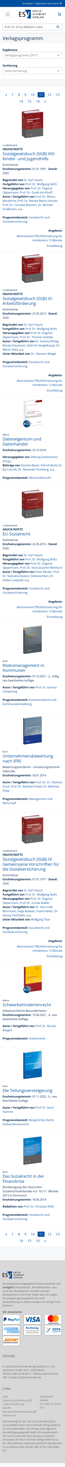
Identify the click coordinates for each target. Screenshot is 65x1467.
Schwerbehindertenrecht (27, 1004)
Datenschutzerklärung (15, 1400)
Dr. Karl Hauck (33, 180)
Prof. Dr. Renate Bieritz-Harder (38, 201)
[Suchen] (28, 27)
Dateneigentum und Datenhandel (22, 441)
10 (33, 94)
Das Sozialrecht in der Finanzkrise (23, 1178)
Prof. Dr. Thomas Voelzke (36, 337)
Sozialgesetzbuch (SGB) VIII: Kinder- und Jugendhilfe (29, 156)
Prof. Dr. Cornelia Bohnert (20, 205)
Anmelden (27, 3)
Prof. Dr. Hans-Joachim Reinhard (41, 568)
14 (21, 101)
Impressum (9, 1415)
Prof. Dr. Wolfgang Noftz (41, 184)
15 (29, 101)
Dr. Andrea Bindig (46, 341)
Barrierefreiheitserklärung (18, 1411)
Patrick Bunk (49, 465)
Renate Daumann (14, 345)
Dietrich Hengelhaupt (41, 345)
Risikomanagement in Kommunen (23, 667)
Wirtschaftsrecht (40, 478)
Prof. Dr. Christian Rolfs (39, 1206)
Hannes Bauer (30, 465)
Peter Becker (43, 572)
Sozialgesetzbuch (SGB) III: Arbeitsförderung (28, 301)
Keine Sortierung (33, 71)
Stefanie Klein (39, 576)
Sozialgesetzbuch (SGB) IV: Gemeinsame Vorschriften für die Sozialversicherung (31, 864)
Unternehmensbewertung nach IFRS (28, 758)
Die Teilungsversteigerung (27, 1090)
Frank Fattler (44, 911)
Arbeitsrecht (37, 1038)
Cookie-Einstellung (13, 1404)
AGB (5, 1407)
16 (38, 101)
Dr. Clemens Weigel (43, 354)
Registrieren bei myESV (47, 3)
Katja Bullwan (26, 911)
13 (58, 94)
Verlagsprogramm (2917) (33, 55)
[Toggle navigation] (7, 14)
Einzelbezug (54, 246)
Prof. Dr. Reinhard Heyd (26, 786)
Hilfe (5, 1396)
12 (49, 94)
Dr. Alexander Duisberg (33, 469)
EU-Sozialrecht (17, 534)
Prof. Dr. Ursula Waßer (35, 903)
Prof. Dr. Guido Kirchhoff (36, 192)
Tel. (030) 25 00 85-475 (50, 1405)
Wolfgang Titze (40, 919)
